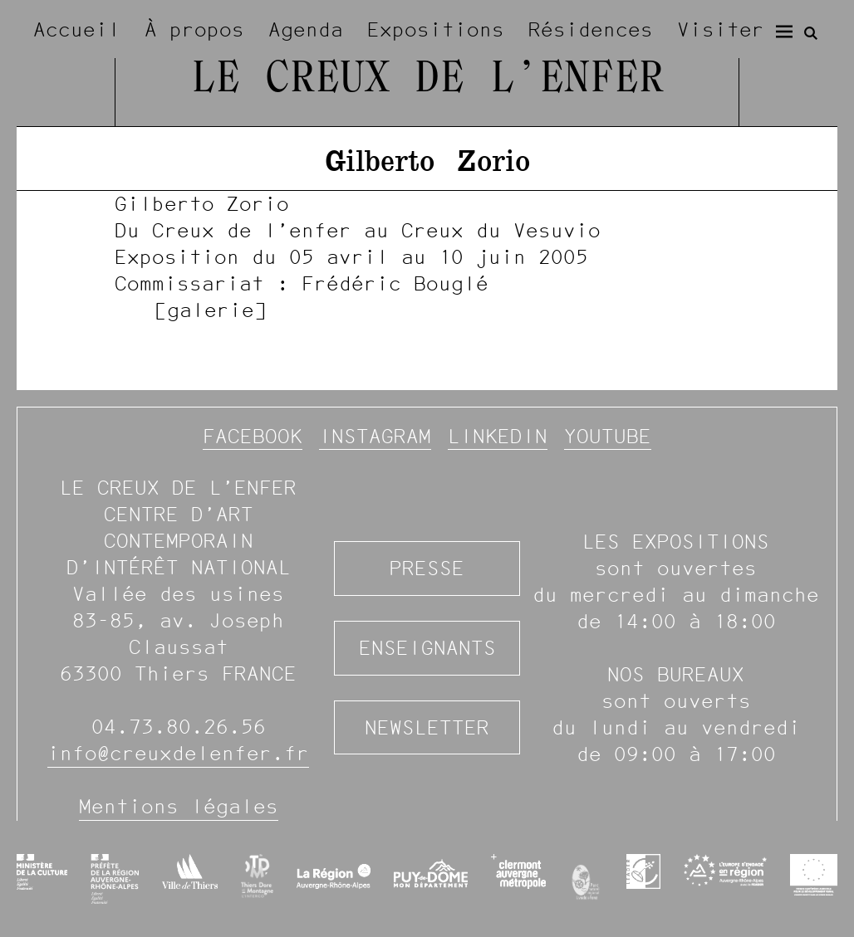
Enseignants (427, 648)
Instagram (375, 436)
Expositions (435, 29)
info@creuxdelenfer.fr (178, 753)
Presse (427, 568)
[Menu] (784, 31)
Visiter (720, 29)
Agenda (305, 29)
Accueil (76, 29)
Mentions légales (178, 806)
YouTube (607, 436)
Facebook (252, 436)
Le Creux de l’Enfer (427, 80)
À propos (194, 29)
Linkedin (497, 436)
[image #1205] (427, 256)
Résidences (590, 29)
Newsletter (427, 727)
